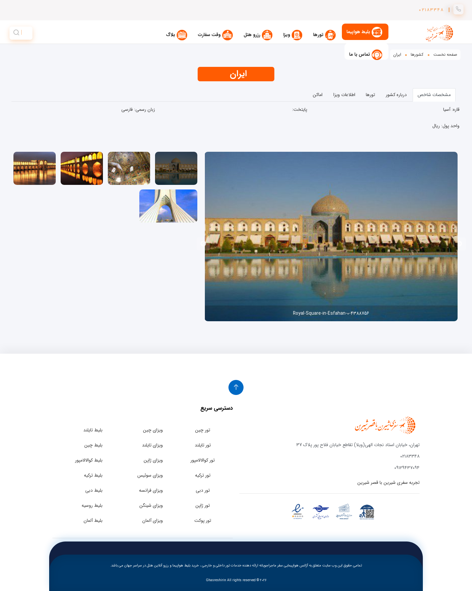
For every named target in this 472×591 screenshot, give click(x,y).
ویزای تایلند (152, 445)
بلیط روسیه (92, 505)
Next (203, 243)
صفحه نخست (445, 54)
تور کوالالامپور (202, 460)
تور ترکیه (202, 475)
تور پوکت (202, 520)
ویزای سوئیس (150, 475)
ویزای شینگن (151, 505)
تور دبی (203, 490)
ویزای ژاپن (153, 460)
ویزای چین (153, 430)
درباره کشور (396, 94)
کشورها (417, 54)
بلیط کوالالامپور (89, 460)
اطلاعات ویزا (344, 94)
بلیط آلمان (93, 520)
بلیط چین (93, 445)
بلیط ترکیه (93, 475)
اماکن (318, 94)
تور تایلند (203, 445)
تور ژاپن (202, 505)
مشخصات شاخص (434, 94)
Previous (459, 243)
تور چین (202, 430)
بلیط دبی (94, 490)
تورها (370, 94)
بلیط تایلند (93, 430)
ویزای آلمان (152, 520)
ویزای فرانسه (151, 490)
